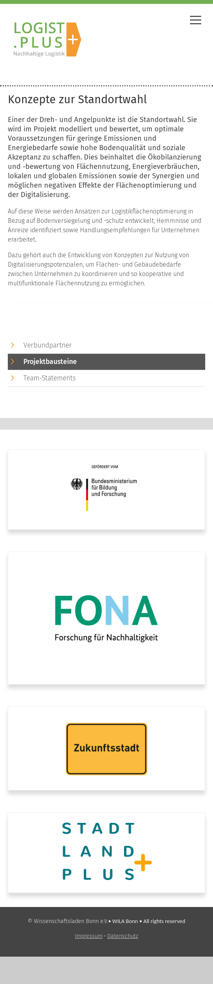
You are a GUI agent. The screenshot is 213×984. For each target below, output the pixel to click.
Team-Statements (49, 378)
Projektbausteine (50, 362)
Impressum (89, 936)
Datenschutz (122, 936)
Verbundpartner (47, 345)
